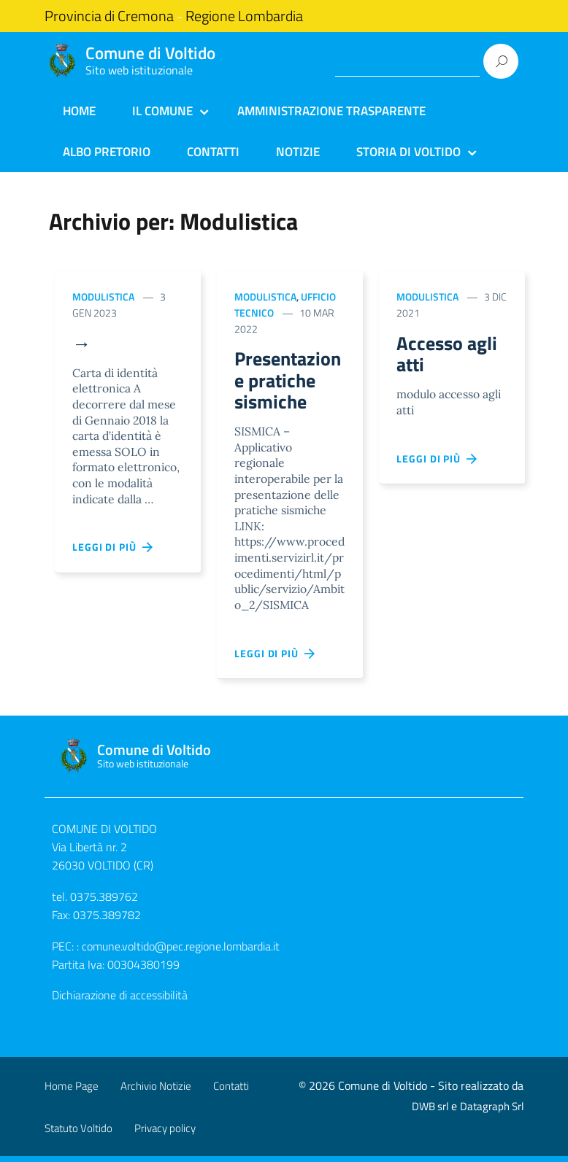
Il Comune (162, 110)
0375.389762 (104, 902)
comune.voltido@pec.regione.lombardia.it (181, 952)
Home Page (72, 1091)
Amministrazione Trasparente (331, 110)
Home (79, 110)
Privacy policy (165, 1134)
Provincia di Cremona (109, 16)
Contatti (213, 151)
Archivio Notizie (155, 1091)
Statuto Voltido (78, 1134)
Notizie (298, 151)
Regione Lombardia (244, 16)
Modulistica (103, 296)
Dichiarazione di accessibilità (120, 1001)
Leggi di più (113, 549)
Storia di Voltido (408, 151)
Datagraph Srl (491, 1112)
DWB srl (430, 1112)
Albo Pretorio (106, 151)
